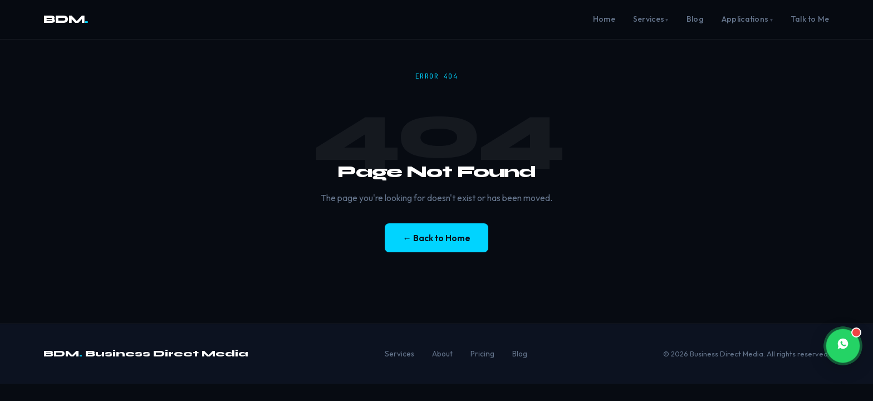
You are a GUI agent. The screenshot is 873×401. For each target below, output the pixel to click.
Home (604, 19)
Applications (745, 19)
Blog (695, 19)
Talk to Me (810, 19)
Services (648, 19)
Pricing (482, 354)
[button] (843, 346)
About (442, 354)
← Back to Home (436, 238)
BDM (65, 19)
